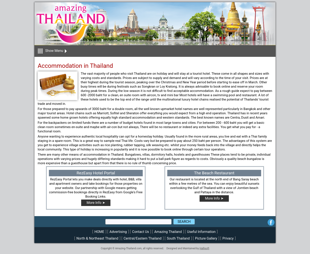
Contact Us (140, 232)
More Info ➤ (96, 203)
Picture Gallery (206, 238)
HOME (99, 232)
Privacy (228, 238)
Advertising (118, 232)
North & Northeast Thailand (97, 238)
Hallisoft (204, 248)
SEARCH (184, 222)
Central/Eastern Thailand (142, 238)
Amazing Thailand (168, 232)
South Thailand (178, 238)
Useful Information (201, 232)
